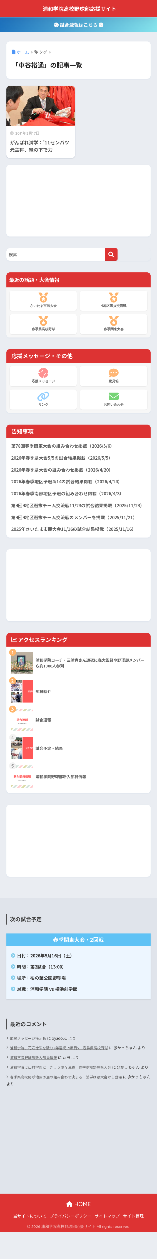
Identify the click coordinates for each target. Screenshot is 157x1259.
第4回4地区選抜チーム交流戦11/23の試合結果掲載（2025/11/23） (65, 513)
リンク (43, 398)
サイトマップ (107, 1242)
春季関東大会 (113, 323)
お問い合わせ (113, 398)
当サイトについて (29, 1242)
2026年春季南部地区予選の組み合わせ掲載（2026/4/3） (71, 496)
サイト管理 (133, 1242)
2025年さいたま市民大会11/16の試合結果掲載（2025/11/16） (78, 542)
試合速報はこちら (78, 24)
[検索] (111, 254)
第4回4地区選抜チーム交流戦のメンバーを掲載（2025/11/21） (78, 529)
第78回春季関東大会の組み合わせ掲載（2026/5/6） (66, 446)
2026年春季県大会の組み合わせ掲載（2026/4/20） (66, 471)
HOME (78, 1230)
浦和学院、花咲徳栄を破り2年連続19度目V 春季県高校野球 (63, 1060)
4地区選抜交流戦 (113, 300)
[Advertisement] (78, 199)
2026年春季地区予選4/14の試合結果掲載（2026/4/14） (71, 483)
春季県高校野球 (43, 323)
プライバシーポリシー (70, 1242)
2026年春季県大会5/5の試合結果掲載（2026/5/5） (65, 458)
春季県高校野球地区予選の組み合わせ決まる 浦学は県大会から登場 (70, 1103)
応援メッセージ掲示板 (29, 1051)
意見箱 (113, 375)
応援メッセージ (43, 375)
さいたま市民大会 (43, 300)
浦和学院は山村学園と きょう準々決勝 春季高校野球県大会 (64, 1087)
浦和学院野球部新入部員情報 (35, 1077)
